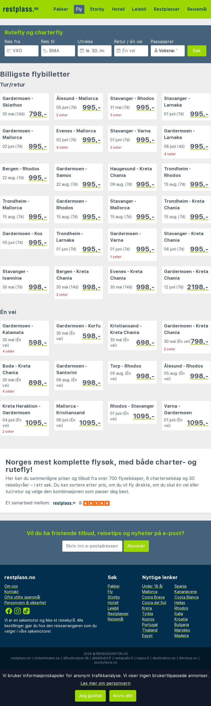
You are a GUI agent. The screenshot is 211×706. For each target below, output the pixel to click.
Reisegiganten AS (112, 654)
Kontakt (11, 592)
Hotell (118, 9)
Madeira (181, 635)
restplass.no (21, 658)
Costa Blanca (186, 597)
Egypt (147, 635)
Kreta (147, 608)
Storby (97, 9)
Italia (178, 614)
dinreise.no (188, 658)
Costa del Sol (154, 603)
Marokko (182, 630)
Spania (180, 586)
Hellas (179, 603)
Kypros (148, 619)
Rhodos (181, 608)
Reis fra (12, 41)
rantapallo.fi (123, 658)
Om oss (11, 586)
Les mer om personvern (105, 683)
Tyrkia (147, 614)
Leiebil (139, 9)
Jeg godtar (90, 695)
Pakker (61, 9)
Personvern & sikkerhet (25, 603)
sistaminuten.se (47, 658)
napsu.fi (143, 658)
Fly (79, 9)
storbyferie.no (105, 663)
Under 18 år (152, 586)
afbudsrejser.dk (76, 658)
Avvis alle (123, 695)
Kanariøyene (185, 592)
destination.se (164, 658)
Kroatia (181, 619)
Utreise (85, 41)
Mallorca (149, 592)
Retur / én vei (128, 41)
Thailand (149, 630)
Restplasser (167, 9)
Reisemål (197, 9)
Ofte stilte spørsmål (22, 597)
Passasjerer (162, 41)
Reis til (47, 41)
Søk (197, 50)
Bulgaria (181, 624)
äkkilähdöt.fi (101, 658)
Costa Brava (153, 597)
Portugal (150, 624)
